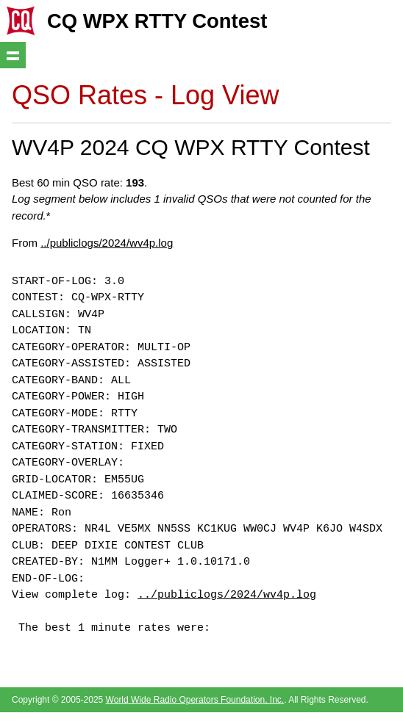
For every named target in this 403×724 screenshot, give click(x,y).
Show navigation (13, 55)
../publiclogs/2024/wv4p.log (106, 242)
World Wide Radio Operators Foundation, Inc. (195, 700)
